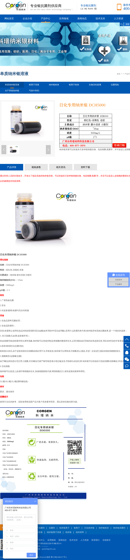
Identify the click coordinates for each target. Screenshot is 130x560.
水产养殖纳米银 (12, 91)
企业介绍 (27, 18)
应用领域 (63, 18)
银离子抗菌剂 (38, 528)
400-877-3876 (126, 346)
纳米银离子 (64, 528)
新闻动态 (82, 18)
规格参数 (36, 167)
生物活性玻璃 (95, 85)
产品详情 (11, 167)
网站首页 (9, 18)
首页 (118, 74)
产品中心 (45, 18)
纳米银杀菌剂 (119, 528)
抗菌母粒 (115, 85)
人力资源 (118, 18)
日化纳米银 (89, 528)
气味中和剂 (34, 91)
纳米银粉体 (54, 85)
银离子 (77, 528)
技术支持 (100, 18)
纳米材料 (80, 532)
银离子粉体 (74, 85)
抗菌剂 (52, 528)
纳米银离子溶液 (54, 532)
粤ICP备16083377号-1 (59, 557)
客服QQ (126, 352)
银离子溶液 (34, 85)
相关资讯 (60, 167)
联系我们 (95, 540)
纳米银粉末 (104, 528)
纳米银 (68, 532)
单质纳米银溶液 (12, 86)
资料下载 (85, 167)
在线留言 (126, 366)
